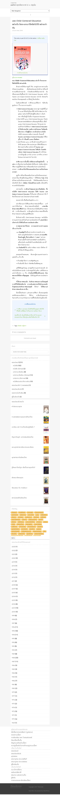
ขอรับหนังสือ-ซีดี (16, 772)
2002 (13, 604)
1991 (13, 646)
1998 (13, 619)
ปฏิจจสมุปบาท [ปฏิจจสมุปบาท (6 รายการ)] (26, 531)
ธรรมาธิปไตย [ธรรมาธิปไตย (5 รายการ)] (39, 534)
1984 (13, 673)
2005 (13, 592)
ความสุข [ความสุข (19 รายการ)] (30, 512)
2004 (13, 596)
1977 (13, 696)
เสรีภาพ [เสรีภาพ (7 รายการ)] (14, 527)
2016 (13, 565)
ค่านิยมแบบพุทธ (17, 406)
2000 (14, 611)
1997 (13, 623)
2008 (14, 585)
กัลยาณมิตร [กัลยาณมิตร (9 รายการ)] (32, 520)
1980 (13, 688)
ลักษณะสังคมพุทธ (17, 477)
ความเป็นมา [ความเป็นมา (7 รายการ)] (31, 527)
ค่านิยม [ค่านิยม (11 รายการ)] (21, 517)
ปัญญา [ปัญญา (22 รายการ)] (14, 512)
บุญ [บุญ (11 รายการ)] (37, 515)
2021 (13, 554)
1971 (13, 715)
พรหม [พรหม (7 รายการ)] (39, 529)
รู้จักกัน (13, 777)
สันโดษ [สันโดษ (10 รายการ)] (36, 517)
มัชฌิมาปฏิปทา (22, 326)
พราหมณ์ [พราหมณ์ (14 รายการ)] (15, 515)
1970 (13, 719)
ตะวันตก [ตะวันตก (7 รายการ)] (24, 529)
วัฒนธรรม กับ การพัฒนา (19, 487)
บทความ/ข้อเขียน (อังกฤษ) (21, 375)
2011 (13, 581)
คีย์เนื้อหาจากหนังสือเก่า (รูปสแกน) (22, 732)
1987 (13, 661)
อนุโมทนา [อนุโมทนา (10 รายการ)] (28, 517)
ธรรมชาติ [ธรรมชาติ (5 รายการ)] (21, 534)
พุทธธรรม (14, 756)
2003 (13, 600)
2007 (13, 588)
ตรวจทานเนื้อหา (16, 734)
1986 (13, 665)
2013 (13, 573)
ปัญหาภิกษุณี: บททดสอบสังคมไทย (22, 437)
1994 (13, 634)
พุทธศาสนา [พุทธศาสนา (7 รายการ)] (15, 529)
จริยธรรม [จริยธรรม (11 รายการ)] (44, 515)
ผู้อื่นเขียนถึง (15, 396)
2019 (13, 562)
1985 (13, 669)
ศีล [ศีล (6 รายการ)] (44, 531)
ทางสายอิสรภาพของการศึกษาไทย (22, 417)
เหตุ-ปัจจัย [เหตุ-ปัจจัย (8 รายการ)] (38, 524)
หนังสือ (15, 365)
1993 (13, 638)
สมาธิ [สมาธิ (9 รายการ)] (40, 520)
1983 (13, 677)
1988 (13, 657)
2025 (13, 546)
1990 (13, 650)
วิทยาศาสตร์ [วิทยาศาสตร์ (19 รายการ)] (39, 512)
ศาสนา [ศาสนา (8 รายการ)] (39, 522)
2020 (13, 558)
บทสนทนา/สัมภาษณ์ (19, 378)
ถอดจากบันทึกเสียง (18, 393)
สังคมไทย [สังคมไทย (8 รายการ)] (20, 524)
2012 (13, 577)
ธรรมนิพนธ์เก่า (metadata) (20, 385)
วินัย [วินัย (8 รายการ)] (13, 524)
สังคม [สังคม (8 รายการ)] (14, 522)
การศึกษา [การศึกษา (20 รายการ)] (22, 512)
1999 (13, 615)
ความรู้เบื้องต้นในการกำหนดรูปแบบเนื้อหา (24, 745)
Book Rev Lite (32, 791)
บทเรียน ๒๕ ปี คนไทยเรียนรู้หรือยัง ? (23, 427)
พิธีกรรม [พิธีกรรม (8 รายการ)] (20, 522)
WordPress (46, 791)
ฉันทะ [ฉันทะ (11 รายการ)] (14, 517)
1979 (13, 692)
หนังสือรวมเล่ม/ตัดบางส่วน (21, 381)
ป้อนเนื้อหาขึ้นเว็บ (16, 740)
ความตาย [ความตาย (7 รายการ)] (22, 527)
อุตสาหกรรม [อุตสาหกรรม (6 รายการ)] (37, 531)
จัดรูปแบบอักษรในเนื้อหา (18, 743)
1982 (13, 680)
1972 (13, 711)
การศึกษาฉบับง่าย (22, 72)
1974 (13, 707)
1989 (13, 654)
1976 (13, 700)
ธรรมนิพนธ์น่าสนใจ (18, 401)
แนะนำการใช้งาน (16, 769)
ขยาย (13, 538)
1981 (13, 684)
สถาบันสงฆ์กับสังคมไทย (19, 497)
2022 (13, 550)
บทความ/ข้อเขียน (18, 372)
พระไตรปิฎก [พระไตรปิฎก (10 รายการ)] (16, 520)
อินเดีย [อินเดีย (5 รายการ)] (14, 534)
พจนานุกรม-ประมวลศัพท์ (19, 759)
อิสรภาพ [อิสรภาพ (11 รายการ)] (23, 515)
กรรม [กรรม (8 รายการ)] (45, 522)
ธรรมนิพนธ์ (15, 362)
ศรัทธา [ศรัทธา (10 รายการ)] (43, 517)
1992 (13, 642)
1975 (13, 703)
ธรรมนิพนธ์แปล (17, 389)
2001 (13, 608)
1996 (13, 627)
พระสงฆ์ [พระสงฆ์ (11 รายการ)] (30, 515)
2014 (13, 569)
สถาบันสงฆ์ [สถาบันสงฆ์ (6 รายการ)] (15, 531)
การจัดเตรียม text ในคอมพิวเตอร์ (21, 737)
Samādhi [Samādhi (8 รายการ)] (29, 524)
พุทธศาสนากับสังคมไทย (19, 457)
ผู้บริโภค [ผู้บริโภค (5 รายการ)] (29, 534)
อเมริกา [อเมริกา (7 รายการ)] (32, 529)
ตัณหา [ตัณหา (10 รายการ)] (24, 520)
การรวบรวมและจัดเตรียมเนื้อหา (20, 780)
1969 (13, 722)
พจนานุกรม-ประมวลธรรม (19, 761)
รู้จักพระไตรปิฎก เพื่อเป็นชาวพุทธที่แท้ (23, 467)
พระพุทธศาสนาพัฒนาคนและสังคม (23, 447)
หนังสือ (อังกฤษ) (18, 368)
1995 (13, 631)
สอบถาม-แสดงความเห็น (18, 775)
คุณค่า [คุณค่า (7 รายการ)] (40, 527)
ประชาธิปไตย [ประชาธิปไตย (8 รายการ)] (30, 522)
